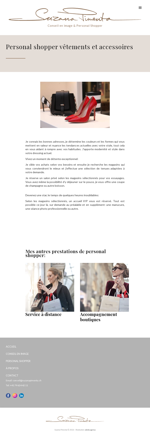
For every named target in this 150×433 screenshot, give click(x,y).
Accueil (11, 346)
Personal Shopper (18, 361)
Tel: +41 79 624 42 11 (17, 385)
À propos (12, 368)
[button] (140, 8)
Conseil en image (17, 353)
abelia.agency (90, 430)
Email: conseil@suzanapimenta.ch (23, 380)
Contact (12, 375)
